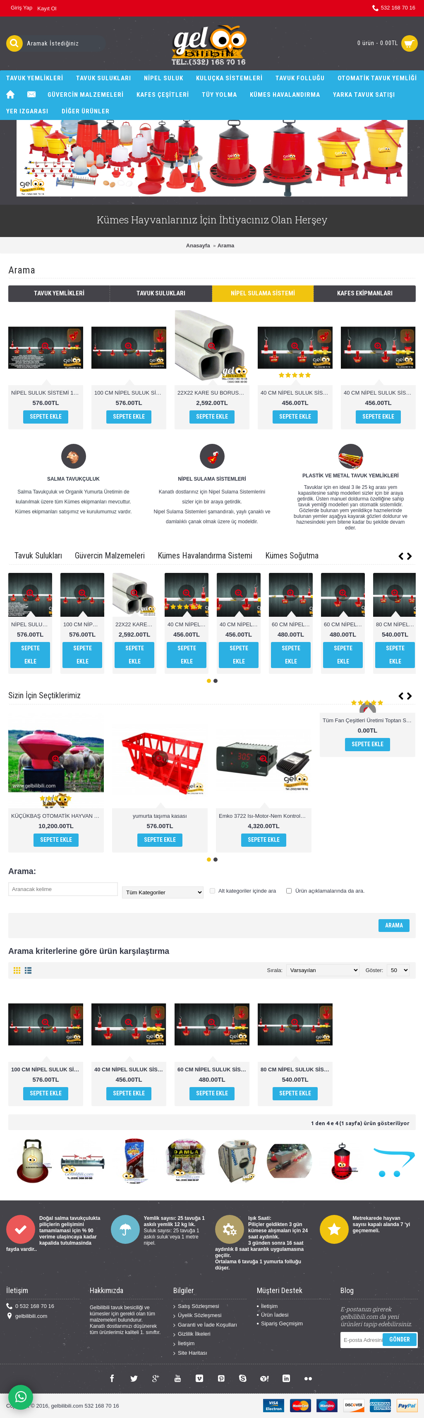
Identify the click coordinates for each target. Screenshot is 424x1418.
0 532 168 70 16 (30, 1306)
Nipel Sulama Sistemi (263, 293)
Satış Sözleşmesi (196, 1306)
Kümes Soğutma (292, 555)
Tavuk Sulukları (161, 293)
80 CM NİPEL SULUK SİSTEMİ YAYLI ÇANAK (297, 1069)
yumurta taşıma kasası (160, 816)
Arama (226, 245)
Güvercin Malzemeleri (110, 555)
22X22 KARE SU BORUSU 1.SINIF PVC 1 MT (213, 393)
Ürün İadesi (272, 1315)
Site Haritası (190, 1353)
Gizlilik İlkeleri (192, 1334)
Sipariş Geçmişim (280, 1323)
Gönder (399, 1339)
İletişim (183, 1343)
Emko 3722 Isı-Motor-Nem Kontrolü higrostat (265, 816)
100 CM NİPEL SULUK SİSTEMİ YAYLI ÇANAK (130, 393)
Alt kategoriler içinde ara (243, 891)
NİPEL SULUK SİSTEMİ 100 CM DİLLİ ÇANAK (47, 393)
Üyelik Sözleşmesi (197, 1315)
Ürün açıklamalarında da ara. (325, 891)
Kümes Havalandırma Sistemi (205, 555)
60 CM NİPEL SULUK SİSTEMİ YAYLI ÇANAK (344, 624)
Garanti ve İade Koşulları (205, 1325)
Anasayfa (198, 245)
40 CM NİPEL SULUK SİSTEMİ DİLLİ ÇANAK (297, 393)
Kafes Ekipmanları (365, 293)
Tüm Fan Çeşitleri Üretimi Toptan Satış (369, 720)
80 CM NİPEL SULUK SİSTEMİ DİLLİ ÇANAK (396, 624)
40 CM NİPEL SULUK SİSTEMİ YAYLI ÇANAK (380, 393)
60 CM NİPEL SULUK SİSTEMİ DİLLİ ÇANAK (292, 624)
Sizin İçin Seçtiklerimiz (44, 695)
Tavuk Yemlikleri (59, 293)
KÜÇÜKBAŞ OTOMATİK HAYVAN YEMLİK (57, 816)
